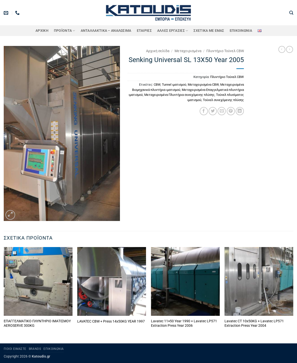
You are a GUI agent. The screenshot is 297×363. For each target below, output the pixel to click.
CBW (157, 84)
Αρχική (42, 31)
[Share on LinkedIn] (240, 111)
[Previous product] (289, 49)
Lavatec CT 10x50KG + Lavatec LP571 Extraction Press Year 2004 (254, 323)
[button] (291, 13)
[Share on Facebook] (204, 111)
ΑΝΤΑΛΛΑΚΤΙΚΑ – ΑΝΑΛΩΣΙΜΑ (106, 31)
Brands (35, 349)
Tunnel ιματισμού (174, 84)
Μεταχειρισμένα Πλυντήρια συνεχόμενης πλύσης (179, 95)
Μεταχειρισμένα (188, 51)
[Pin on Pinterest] (231, 111)
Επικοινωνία (241, 31)
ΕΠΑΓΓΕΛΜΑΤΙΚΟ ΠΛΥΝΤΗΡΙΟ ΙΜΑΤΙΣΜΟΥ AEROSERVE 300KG (37, 323)
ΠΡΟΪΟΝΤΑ (64, 30)
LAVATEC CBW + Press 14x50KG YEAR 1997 (111, 321)
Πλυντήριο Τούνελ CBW (225, 51)
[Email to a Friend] (222, 111)
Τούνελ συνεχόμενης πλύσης (223, 100)
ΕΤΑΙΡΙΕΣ (144, 31)
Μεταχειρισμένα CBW (203, 84)
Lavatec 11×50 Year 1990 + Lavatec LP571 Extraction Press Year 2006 (184, 323)
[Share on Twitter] (213, 111)
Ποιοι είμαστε (15, 349)
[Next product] (281, 49)
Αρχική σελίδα (157, 51)
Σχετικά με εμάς (208, 31)
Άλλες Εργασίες (172, 30)
